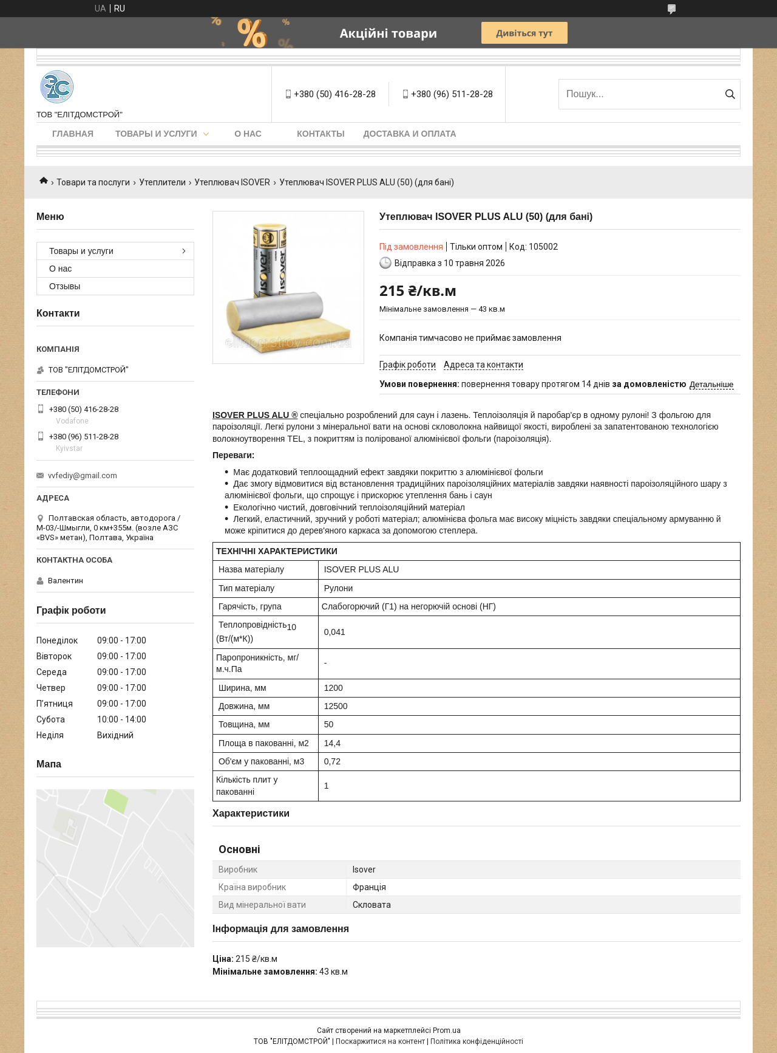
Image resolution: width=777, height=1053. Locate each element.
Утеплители (162, 182)
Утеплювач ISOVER (232, 182)
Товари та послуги (93, 182)
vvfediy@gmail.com (82, 475)
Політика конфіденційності (476, 1041)
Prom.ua (447, 1030)
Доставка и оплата (410, 134)
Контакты (320, 134)
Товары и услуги (156, 134)
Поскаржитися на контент (380, 1041)
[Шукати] (730, 94)
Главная (72, 134)
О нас (248, 134)
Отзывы (64, 286)
